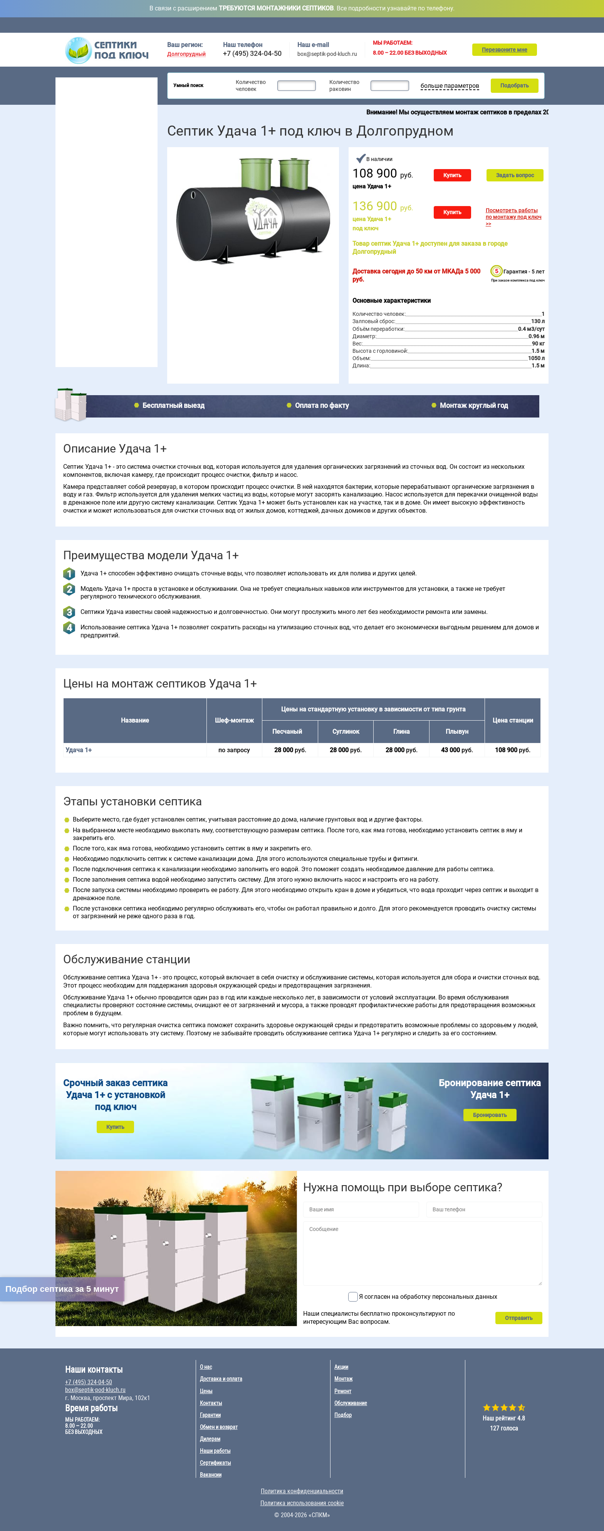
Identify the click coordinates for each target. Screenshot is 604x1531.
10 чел (104, 230)
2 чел (66, 201)
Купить (452, 175)
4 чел (66, 220)
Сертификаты (215, 1463)
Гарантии (210, 1415)
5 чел (66, 230)
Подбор (499, 24)
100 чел (141, 230)
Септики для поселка (86, 125)
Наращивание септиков (91, 357)
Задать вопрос (515, 175)
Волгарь (70, 266)
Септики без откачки (86, 135)
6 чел (102, 201)
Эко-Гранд (124, 296)
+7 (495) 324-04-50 (252, 53)
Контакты (539, 24)
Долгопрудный (186, 54)
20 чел (139, 201)
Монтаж (425, 24)
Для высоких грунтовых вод (95, 145)
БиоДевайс (125, 266)
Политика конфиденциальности (302, 1491)
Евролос (122, 256)
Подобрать (514, 85)
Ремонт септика (81, 345)
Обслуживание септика (91, 321)
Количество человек (251, 85)
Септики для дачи (82, 96)
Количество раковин (344, 85)
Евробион (123, 276)
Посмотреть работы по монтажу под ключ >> (514, 217)
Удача (119, 286)
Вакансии (210, 1475)
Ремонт (462, 24)
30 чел (139, 211)
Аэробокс (71, 286)
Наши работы (215, 1451)
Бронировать (490, 1115)
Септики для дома (83, 105)
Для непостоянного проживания (101, 164)
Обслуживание (253, 24)
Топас (66, 256)
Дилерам (210, 1439)
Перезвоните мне (504, 50)
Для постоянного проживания (97, 154)
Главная (175, 24)
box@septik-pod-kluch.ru (327, 54)
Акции (389, 24)
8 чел (102, 220)
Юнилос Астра (77, 296)
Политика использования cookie (302, 1503)
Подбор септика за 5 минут (62, 1289)
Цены (354, 24)
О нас (206, 1367)
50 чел (139, 220)
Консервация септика (89, 333)
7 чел (102, 211)
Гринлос (69, 276)
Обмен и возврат (219, 1427)
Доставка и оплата (308, 24)
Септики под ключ (84, 83)
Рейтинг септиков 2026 (96, 174)
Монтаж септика (82, 309)
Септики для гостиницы (89, 115)
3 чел (66, 211)
